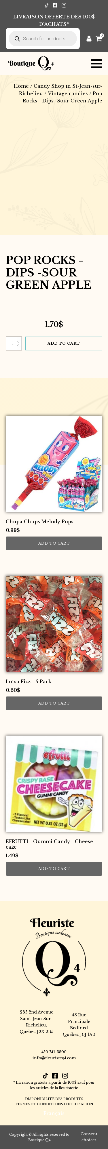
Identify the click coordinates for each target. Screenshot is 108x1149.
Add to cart (64, 343)
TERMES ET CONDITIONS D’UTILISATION (54, 1104)
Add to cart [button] (54, 543)
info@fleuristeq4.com (54, 1058)
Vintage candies (68, 93)
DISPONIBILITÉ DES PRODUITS (54, 1099)
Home (21, 86)
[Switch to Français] (54, 1113)
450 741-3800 (54, 1051)
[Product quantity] (14, 343)
